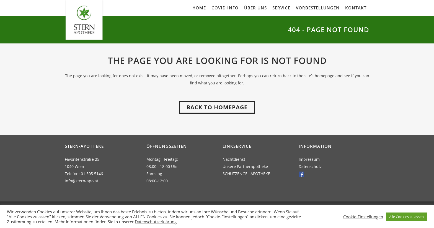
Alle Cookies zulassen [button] (406, 216)
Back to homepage (217, 107)
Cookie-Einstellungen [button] (363, 216)
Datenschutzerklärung (156, 221)
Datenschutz (310, 166)
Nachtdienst (234, 159)
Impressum (309, 159)
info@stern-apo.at (81, 180)
